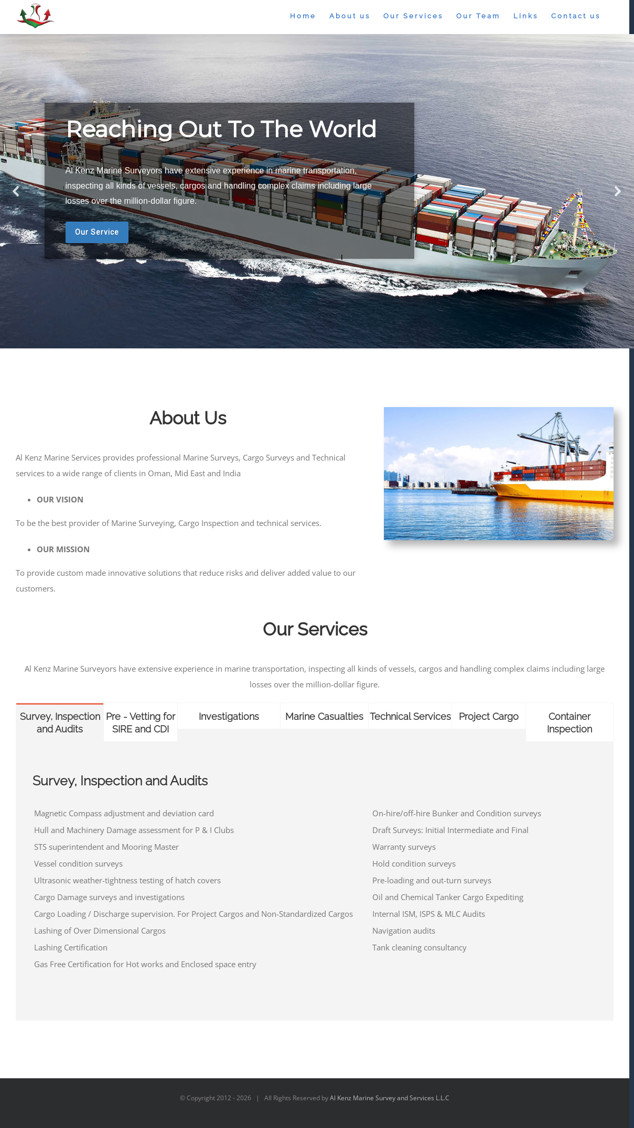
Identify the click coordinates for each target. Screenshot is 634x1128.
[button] (16, 191)
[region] (317, 191)
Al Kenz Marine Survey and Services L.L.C (389, 1097)
